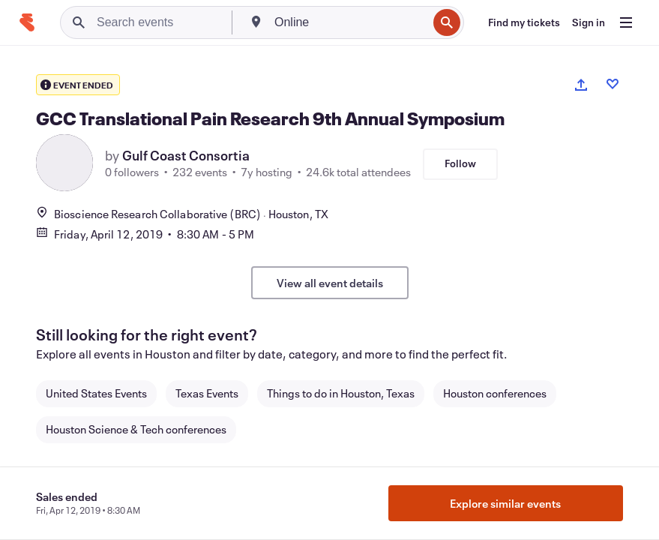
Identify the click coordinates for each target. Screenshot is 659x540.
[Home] (27, 23)
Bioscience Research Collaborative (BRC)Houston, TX (182, 213)
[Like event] (612, 84)
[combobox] (349, 22)
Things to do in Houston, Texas (341, 393)
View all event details (330, 282)
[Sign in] (588, 23)
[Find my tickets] (524, 23)
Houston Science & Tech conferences (136, 429)
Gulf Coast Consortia (186, 155)
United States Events (96, 393)
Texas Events (206, 393)
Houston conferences (495, 393)
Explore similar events (505, 503)
